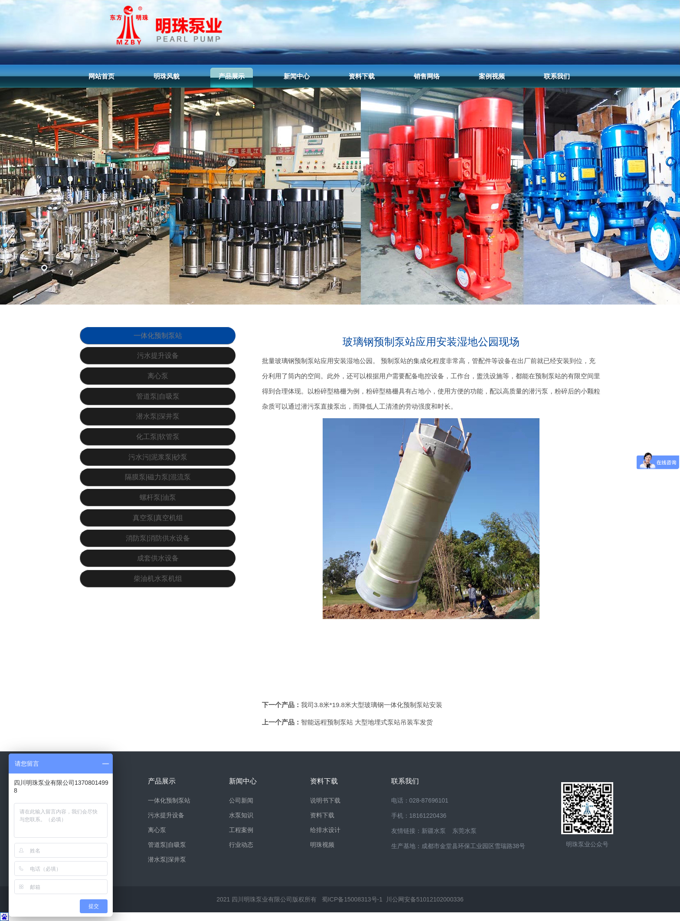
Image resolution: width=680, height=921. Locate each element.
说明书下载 (325, 800)
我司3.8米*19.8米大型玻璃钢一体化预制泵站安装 (371, 704)
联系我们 (557, 76)
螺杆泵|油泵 (158, 549)
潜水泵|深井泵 (158, 445)
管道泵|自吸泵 (158, 419)
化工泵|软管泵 (158, 471)
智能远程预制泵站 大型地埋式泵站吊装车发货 (367, 722)
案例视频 (492, 76)
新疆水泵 (434, 830)
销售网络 (427, 76)
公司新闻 (241, 800)
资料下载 (362, 76)
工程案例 (241, 829)
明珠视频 (322, 844)
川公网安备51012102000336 (425, 899)
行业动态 (241, 844)
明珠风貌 (167, 76)
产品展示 (232, 76)
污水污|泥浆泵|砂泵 (157, 497)
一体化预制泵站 (158, 341)
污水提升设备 (158, 367)
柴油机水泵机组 (158, 653)
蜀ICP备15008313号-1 (352, 899)
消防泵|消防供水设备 (158, 601)
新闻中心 (297, 76)
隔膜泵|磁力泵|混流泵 (158, 523)
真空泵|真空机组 (158, 575)
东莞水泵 (464, 830)
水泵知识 (241, 815)
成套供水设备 (158, 627)
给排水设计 (325, 829)
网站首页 (101, 76)
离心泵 (157, 393)
